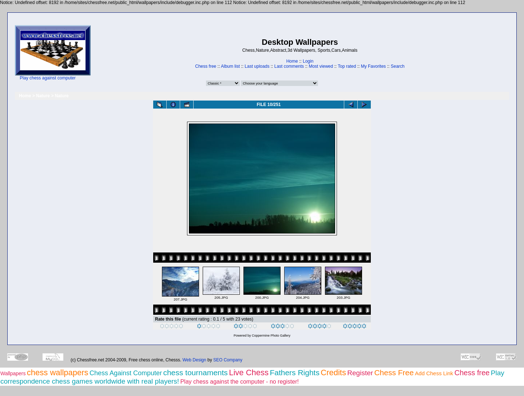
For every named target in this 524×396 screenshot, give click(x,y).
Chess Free (394, 372)
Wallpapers (13, 373)
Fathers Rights (294, 372)
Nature (43, 95)
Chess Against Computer (126, 373)
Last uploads (257, 66)
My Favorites (373, 66)
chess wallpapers (57, 372)
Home (292, 61)
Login (308, 61)
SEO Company (227, 359)
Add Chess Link (434, 373)
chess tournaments (195, 372)
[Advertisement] (113, 53)
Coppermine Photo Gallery (271, 335)
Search (398, 66)
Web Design (194, 359)
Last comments (289, 66)
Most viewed (321, 66)
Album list (230, 66)
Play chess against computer (47, 78)
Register (360, 373)
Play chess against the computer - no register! (239, 382)
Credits (333, 372)
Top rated (347, 66)
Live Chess (249, 372)
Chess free (205, 66)
